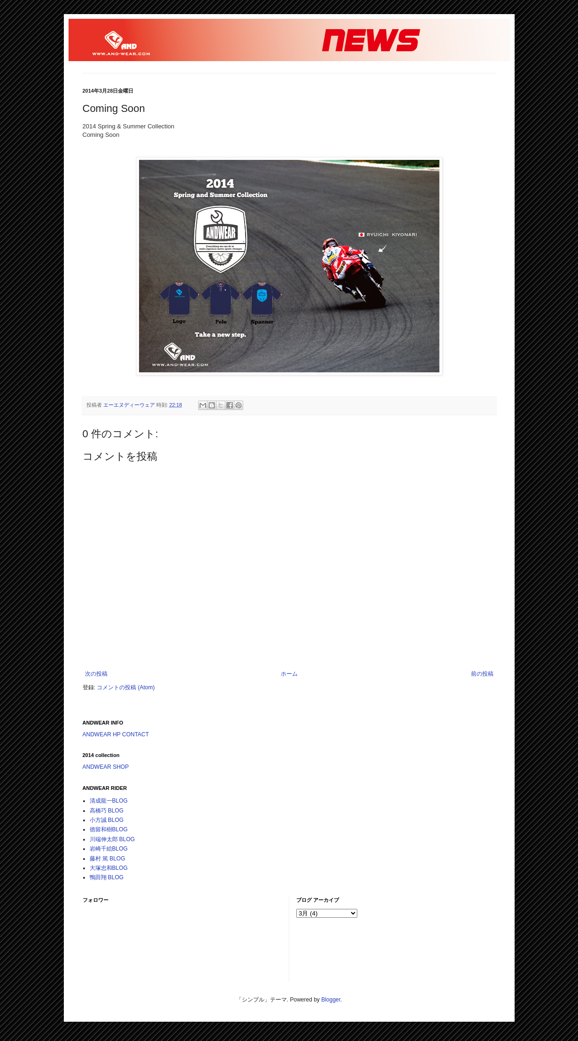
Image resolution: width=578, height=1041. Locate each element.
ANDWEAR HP (102, 734)
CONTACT (135, 734)
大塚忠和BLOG (109, 868)
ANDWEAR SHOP (106, 767)
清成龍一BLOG (109, 800)
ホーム (289, 673)
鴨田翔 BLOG (107, 877)
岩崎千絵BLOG (109, 848)
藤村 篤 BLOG (107, 858)
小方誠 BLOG (107, 820)
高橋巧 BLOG (107, 810)
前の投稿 (482, 673)
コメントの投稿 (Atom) (125, 687)
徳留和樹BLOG (109, 829)
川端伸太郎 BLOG (112, 839)
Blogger (330, 999)
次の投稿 (96, 673)
